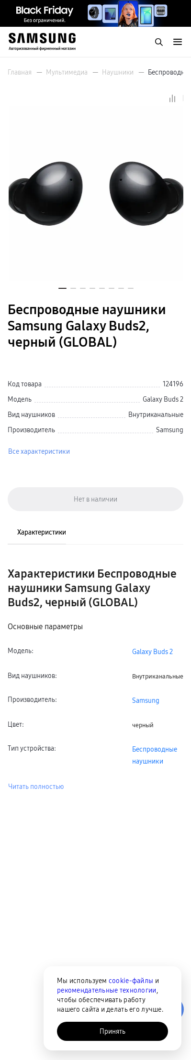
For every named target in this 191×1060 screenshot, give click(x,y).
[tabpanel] (95, 679)
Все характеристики (39, 451)
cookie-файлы (131, 980)
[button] (62, 288)
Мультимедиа (67, 72)
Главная (20, 72)
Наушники (118, 72)
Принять (112, 1031)
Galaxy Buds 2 (152, 651)
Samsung (145, 700)
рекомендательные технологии (107, 990)
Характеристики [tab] (41, 532)
